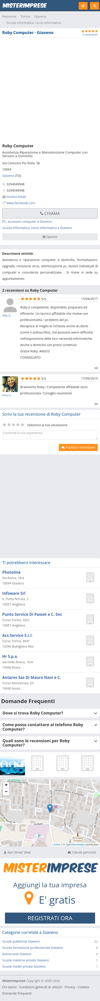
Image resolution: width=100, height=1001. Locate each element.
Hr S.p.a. (10, 656)
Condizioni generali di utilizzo (40, 987)
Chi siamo (9, 987)
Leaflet (56, 844)
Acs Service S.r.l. (17, 635)
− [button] (6, 792)
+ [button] (6, 785)
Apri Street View (17, 852)
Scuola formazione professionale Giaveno (32, 947)
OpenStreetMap (75, 844)
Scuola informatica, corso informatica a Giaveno (37, 228)
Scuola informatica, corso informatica (34, 23)
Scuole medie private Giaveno (24, 966)
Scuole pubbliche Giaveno (21, 941)
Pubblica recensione (78, 447)
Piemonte (9, 16)
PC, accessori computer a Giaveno (27, 221)
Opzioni (50, 237)
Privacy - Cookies (76, 987)
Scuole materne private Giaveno (25, 960)
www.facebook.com (21, 203)
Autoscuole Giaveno (16, 954)
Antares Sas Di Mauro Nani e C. (31, 677)
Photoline (11, 572)
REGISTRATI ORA (50, 918)
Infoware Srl (13, 593)
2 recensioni (90, 34)
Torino (25, 16)
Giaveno (40, 16)
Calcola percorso (82, 852)
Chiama (50, 213)
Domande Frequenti (17, 993)
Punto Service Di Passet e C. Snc (32, 614)
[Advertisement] (50, 89)
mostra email (16, 197)
